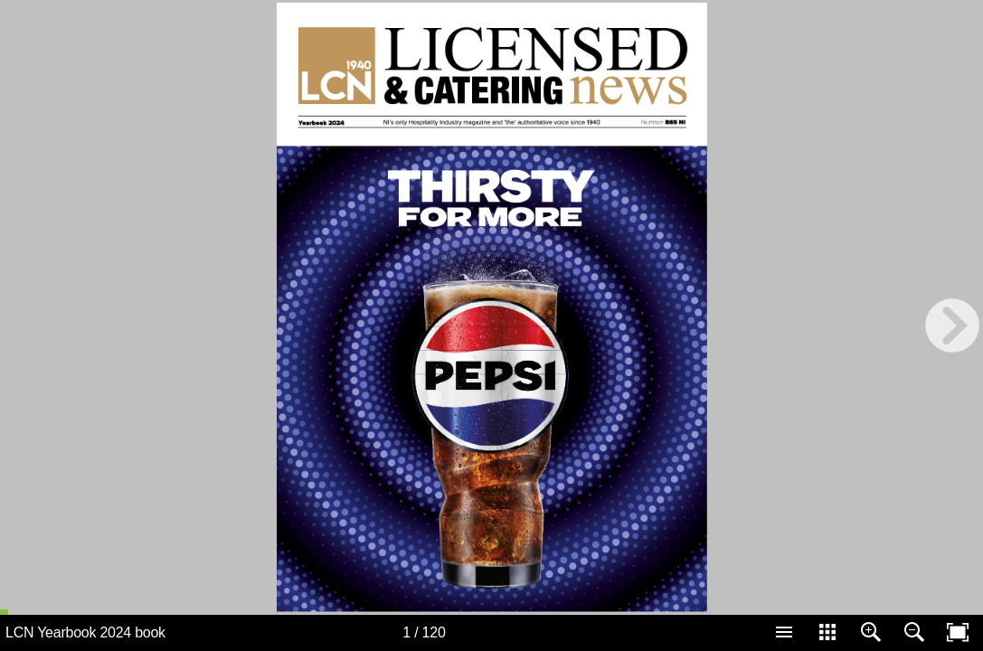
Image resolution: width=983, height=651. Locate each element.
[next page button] (952, 325)
